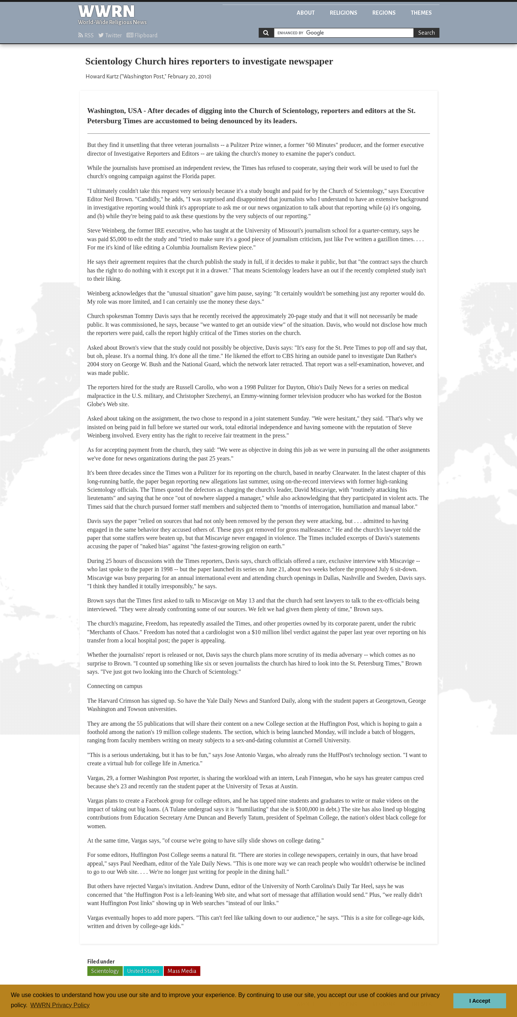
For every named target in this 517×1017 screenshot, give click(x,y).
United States (143, 971)
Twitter (110, 35)
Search (426, 33)
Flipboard (142, 35)
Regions (384, 13)
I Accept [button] (479, 1001)
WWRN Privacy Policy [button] (60, 1005)
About (306, 13)
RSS (86, 35)
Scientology (105, 971)
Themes (421, 13)
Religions (343, 13)
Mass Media (182, 971)
